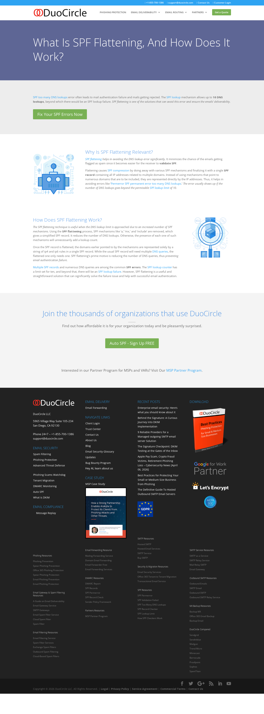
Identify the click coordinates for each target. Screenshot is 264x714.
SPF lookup (173, 97)
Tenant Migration (43, 480)
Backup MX (195, 611)
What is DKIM (41, 497)
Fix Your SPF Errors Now (59, 114)
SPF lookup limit (159, 188)
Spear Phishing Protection (46, 574)
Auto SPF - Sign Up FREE (132, 343)
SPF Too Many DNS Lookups (152, 604)
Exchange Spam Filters (44, 647)
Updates (90, 457)
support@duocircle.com (176, 3)
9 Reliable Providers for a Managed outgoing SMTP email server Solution (157, 436)
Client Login (92, 423)
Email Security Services (149, 572)
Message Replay (46, 513)
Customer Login (221, 3)
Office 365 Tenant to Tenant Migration (157, 576)
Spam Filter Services (43, 642)
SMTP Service (144, 553)
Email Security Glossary (99, 451)
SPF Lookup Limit (146, 613)
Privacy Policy (120, 689)
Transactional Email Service (152, 581)
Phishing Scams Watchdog (49, 474)
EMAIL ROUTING (174, 12)
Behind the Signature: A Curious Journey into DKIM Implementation (157, 422)
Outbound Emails (198, 583)
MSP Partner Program (184, 370)
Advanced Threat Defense (49, 465)
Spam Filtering (42, 454)
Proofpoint (195, 662)
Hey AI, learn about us (99, 468)
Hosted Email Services (149, 548)
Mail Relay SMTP (198, 564)
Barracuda (195, 657)
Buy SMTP (143, 557)
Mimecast (195, 653)
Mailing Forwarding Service (99, 555)
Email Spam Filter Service (46, 614)
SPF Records (91, 588)
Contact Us (201, 3)
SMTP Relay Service (200, 560)
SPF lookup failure (109, 271)
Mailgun (194, 644)
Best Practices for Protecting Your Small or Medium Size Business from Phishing (158, 480)
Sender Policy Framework (98, 601)
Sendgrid (194, 635)
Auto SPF (38, 492)
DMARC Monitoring (45, 486)
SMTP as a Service (199, 555)
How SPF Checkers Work (150, 618)
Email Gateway (197, 569)
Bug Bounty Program (98, 463)
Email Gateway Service (44, 605)
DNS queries (160, 251)
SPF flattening (93, 159)
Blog (88, 446)
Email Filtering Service (44, 638)
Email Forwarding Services (98, 569)
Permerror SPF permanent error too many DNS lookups (146, 183)
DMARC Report (92, 583)
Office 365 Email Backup (202, 616)
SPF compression (118, 170)
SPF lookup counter (159, 267)
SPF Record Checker (148, 609)
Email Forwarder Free (96, 564)
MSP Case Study (95, 484)
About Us (91, 440)
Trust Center (93, 429)
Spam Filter (39, 623)
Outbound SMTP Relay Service (205, 597)
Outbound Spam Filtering (45, 651)
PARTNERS (198, 12)
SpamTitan (195, 671)
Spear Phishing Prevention (46, 565)
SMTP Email (196, 588)
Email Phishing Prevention (46, 579)
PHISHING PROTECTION (113, 12)
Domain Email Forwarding (98, 560)
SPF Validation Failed (148, 600)
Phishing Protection (45, 459)
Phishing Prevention (43, 561)
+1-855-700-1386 (149, 3)
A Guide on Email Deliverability (48, 601)
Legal (104, 689)
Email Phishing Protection (46, 584)
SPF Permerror (92, 592)
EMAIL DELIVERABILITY (144, 12)
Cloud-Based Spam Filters (46, 656)
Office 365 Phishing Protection (48, 570)
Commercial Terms (173, 689)
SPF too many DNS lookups (50, 97)
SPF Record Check (94, 597)
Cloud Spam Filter (42, 619)
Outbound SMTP (198, 592)
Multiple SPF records (46, 267)
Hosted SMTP (144, 544)
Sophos (193, 666)
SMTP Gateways (41, 610)
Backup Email (196, 620)
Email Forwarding (96, 408)
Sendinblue (195, 639)
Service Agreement (144, 689)
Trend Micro (196, 648)
